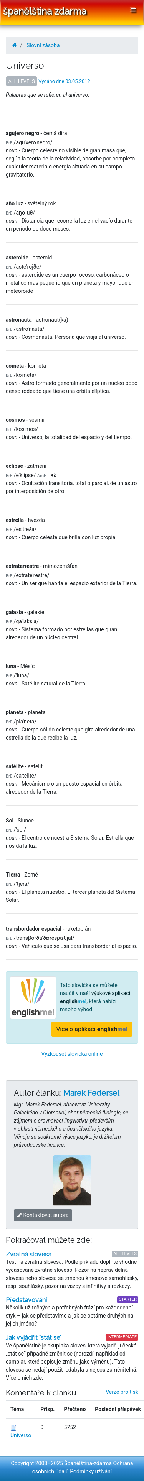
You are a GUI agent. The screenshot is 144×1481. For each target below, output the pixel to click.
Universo (20, 1435)
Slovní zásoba (43, 45)
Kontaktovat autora (43, 1215)
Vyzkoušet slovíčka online (72, 1054)
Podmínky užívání (91, 1471)
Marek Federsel (91, 1093)
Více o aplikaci (91, 1029)
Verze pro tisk (122, 1392)
